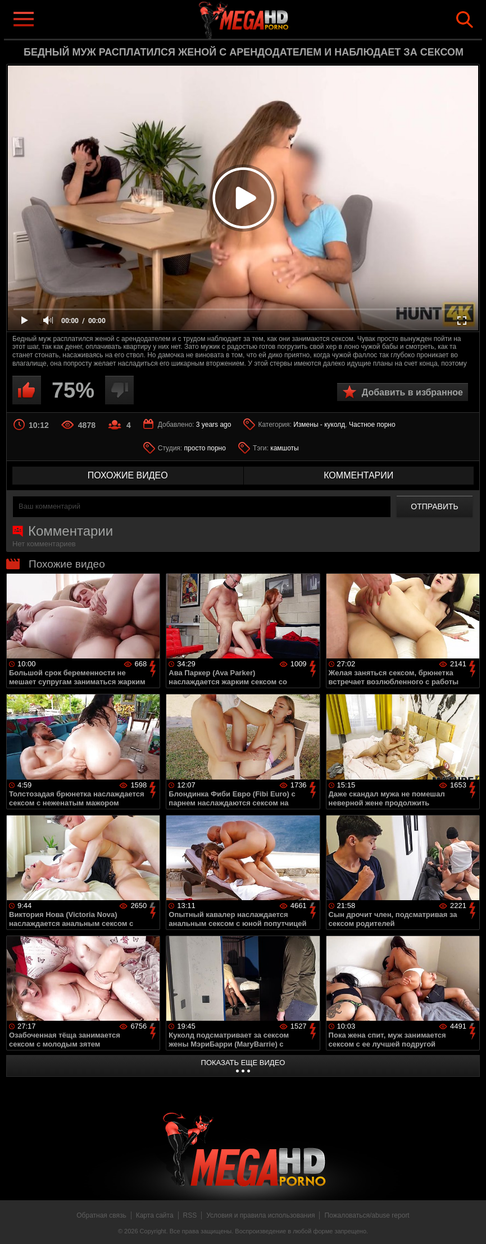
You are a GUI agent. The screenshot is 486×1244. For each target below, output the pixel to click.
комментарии (358, 475)
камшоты (284, 448)
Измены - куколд (319, 425)
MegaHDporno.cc (261, 18)
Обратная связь (101, 1215)
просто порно (205, 448)
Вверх (469, 1223)
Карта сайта (155, 1215)
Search (464, 19)
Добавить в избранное (412, 392)
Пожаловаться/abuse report (366, 1215)
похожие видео (128, 475)
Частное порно (372, 425)
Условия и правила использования (260, 1215)
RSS (190, 1215)
